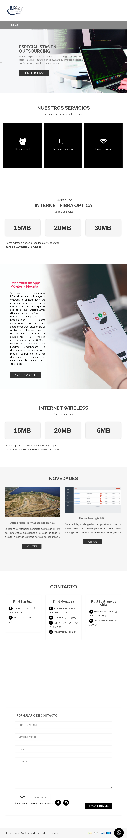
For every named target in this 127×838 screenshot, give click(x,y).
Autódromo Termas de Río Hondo (33, 522)
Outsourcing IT (23, 149)
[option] (63, 61)
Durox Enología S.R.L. (94, 518)
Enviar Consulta (98, 806)
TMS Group (14, 833)
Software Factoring (63, 149)
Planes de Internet (104, 149)
